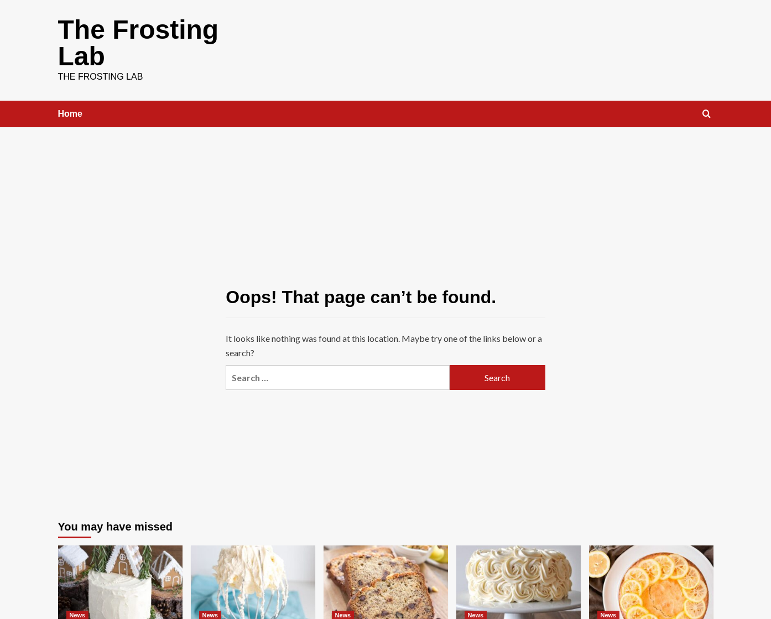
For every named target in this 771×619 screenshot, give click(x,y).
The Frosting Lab (138, 43)
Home (70, 113)
